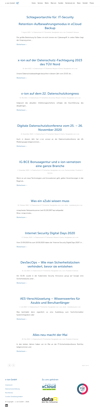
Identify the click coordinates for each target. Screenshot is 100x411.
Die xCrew (52, 98)
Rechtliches (9, 393)
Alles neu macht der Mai (50, 335)
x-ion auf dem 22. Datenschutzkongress (50, 93)
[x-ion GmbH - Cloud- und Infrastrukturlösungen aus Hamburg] (12, 3)
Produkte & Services (72, 32)
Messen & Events (57, 68)
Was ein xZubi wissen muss (50, 201)
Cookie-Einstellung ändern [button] (14, 396)
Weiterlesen (22, 44)
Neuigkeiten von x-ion (59, 32)
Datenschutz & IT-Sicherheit (42, 32)
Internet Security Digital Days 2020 (50, 233)
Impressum (9, 385)
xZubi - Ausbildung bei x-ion (73, 205)
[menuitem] (34, 3)
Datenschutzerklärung (12, 389)
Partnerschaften (70, 170)
